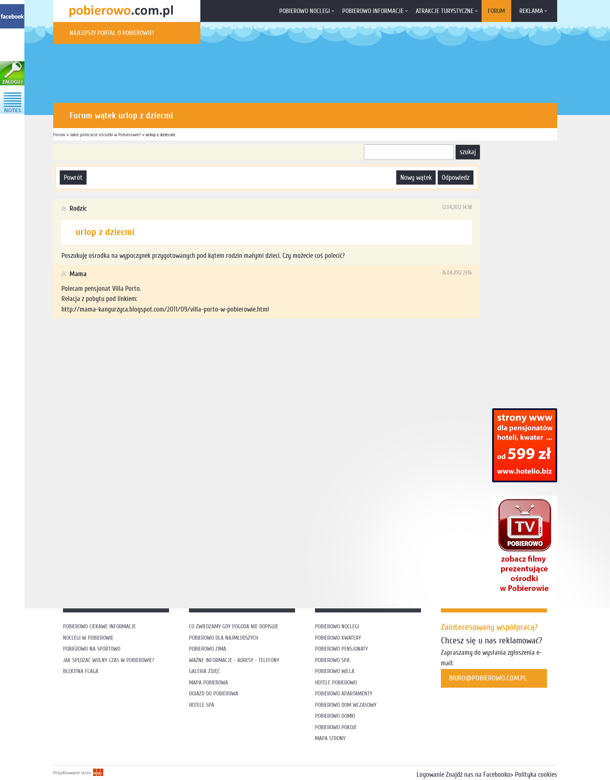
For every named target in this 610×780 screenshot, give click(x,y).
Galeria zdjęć (204, 671)
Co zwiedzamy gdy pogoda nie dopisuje (233, 626)
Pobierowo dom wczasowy (345, 705)
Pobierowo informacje (373, 11)
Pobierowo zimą (207, 648)
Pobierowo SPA (332, 660)
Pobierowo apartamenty (343, 693)
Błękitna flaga (80, 671)
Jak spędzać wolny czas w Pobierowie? (108, 660)
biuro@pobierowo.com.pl (488, 678)
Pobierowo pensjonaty (341, 648)
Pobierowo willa (335, 671)
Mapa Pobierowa (208, 682)
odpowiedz (455, 177)
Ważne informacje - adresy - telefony (234, 660)
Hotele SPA (201, 705)
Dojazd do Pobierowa (213, 693)
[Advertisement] (201, 345)
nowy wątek (416, 177)
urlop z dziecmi (160, 134)
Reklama (531, 11)
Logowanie (430, 774)
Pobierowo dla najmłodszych (223, 637)
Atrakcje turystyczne (444, 11)
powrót (73, 177)
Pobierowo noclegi (304, 11)
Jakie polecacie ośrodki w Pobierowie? (105, 134)
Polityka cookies (536, 774)
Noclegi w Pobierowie (88, 637)
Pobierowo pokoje (336, 727)
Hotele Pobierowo (336, 682)
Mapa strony (330, 738)
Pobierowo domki (335, 715)
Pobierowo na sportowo (91, 648)
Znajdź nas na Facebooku (478, 774)
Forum (496, 11)
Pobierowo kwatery (338, 637)
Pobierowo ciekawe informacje (99, 626)
